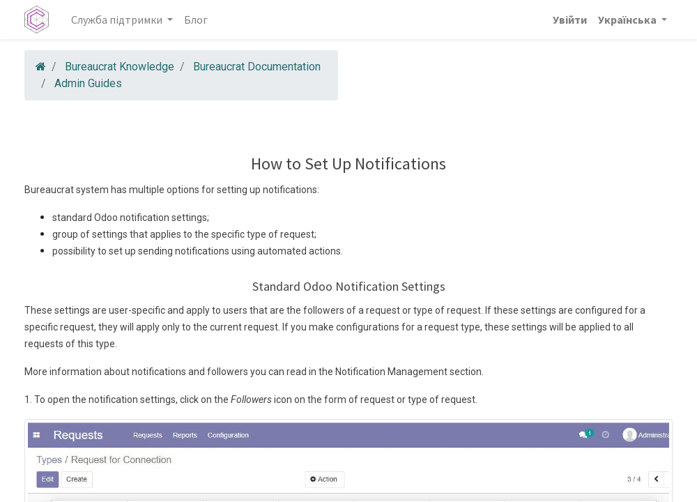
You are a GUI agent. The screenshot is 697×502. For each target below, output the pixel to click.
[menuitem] (195, 19)
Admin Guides (88, 83)
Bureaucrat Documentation (257, 66)
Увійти (570, 19)
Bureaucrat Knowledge (119, 66)
